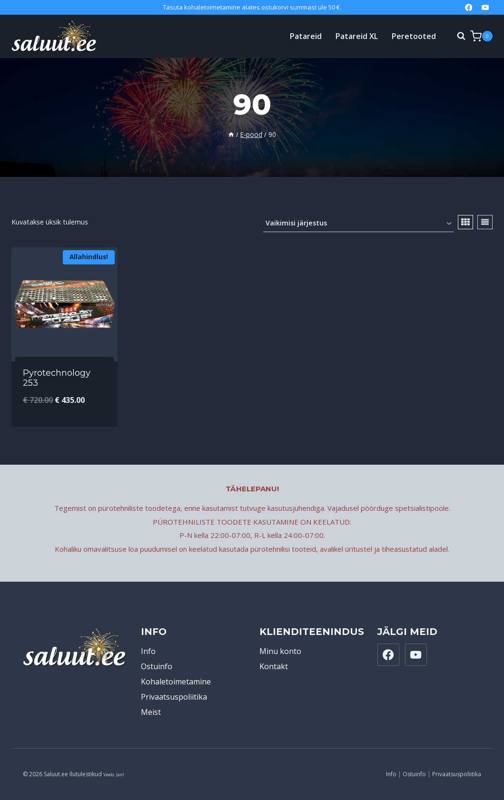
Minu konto (280, 651)
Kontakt (273, 666)
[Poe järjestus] (358, 223)
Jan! (120, 774)
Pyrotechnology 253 (56, 378)
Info (148, 651)
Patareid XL (357, 36)
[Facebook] (468, 7)
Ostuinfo (156, 666)
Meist (151, 712)
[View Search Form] (456, 36)
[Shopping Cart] (481, 36)
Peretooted (414, 36)
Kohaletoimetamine (176, 681)
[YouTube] (485, 7)
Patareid (306, 36)
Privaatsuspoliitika (174, 697)
